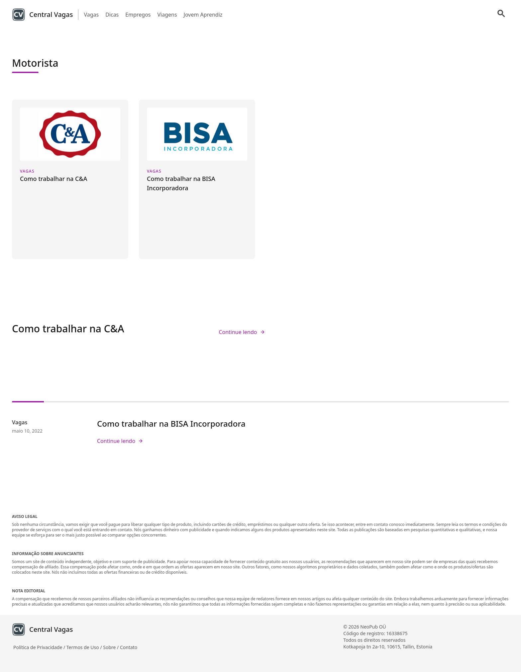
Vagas (91, 14)
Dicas (112, 14)
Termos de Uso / (84, 647)
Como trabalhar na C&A (68, 328)
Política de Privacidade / (39, 647)
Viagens (167, 14)
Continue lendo (242, 332)
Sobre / (111, 647)
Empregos (138, 14)
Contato (128, 647)
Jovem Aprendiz (203, 14)
